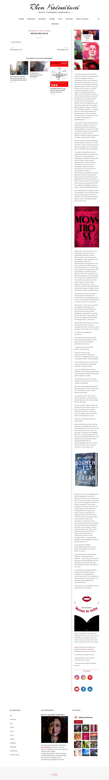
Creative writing (14, 755)
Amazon (84, 649)
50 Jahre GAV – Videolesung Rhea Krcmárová (36, 75)
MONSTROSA (31, 19)
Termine (52, 19)
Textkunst (69, 19)
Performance (13, 751)
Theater (12, 739)
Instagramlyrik (33, 31)
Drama (12, 727)
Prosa (11, 735)
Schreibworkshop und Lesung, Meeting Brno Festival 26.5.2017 (58, 90)
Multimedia (46, 31)
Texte (60, 19)
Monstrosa (13, 719)
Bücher (21, 19)
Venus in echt (78, 647)
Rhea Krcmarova (16, 42)
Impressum (55, 24)
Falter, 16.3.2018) (80, 551)
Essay (11, 731)
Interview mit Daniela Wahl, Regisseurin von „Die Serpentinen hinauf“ (18, 78)
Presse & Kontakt (82, 19)
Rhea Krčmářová (54, 7)
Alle (11, 715)
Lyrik (40, 31)
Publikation (13, 743)
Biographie (42, 19)
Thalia (88, 649)
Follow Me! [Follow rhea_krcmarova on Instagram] (78, 722)
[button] (77, 728)
